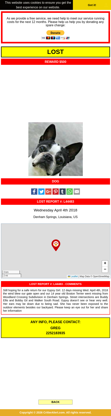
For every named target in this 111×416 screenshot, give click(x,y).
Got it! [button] (92, 5)
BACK (56, 402)
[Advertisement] (55, 92)
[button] (56, 245)
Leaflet (73, 276)
